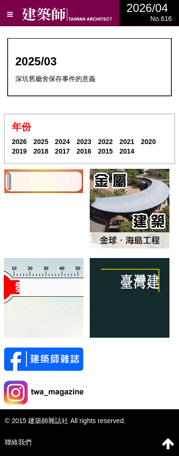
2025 (40, 141)
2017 (62, 151)
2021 (126, 141)
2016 (83, 151)
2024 (62, 141)
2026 (19, 141)
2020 (148, 141)
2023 (83, 141)
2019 (19, 151)
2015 (105, 151)
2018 (40, 151)
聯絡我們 (18, 442)
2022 (105, 141)
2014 (126, 151)
